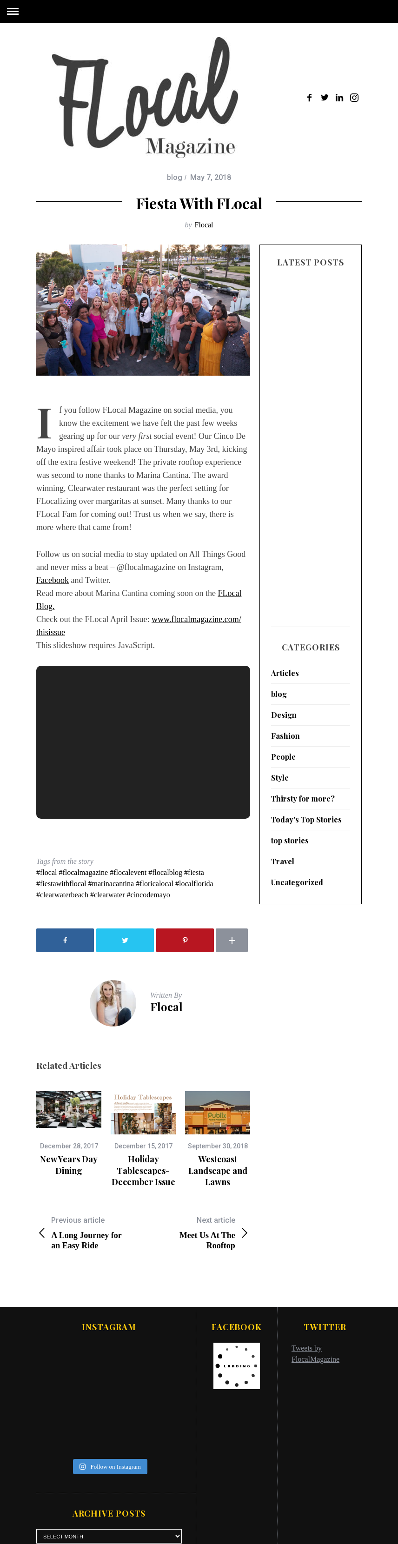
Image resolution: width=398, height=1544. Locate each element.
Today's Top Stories (306, 816)
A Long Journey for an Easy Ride (89, 1232)
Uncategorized (297, 879)
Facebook (52, 580)
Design (284, 711)
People (283, 753)
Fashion (285, 732)
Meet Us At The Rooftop (196, 1232)
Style (280, 774)
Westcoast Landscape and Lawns (217, 1170)
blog (174, 177)
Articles (285, 670)
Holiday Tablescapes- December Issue (143, 1170)
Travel (282, 858)
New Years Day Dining (69, 1164)
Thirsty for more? (303, 795)
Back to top (336, 1524)
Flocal (204, 225)
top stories (290, 837)
